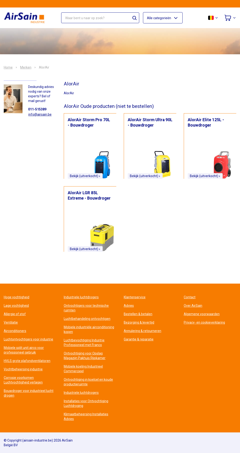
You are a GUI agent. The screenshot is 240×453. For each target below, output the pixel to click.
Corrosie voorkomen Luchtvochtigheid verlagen (23, 380)
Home (8, 67)
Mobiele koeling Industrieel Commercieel (83, 369)
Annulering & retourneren (142, 331)
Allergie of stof (15, 314)
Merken (25, 67)
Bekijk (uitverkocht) (85, 176)
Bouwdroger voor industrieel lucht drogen (28, 393)
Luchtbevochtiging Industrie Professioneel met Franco (84, 342)
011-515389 (37, 109)
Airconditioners (15, 331)
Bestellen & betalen (138, 314)
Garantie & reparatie (139, 339)
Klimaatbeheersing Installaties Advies (86, 416)
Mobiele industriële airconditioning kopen (89, 329)
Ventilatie (11, 322)
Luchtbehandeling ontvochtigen (87, 319)
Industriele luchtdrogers (81, 297)
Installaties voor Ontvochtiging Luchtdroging (86, 403)
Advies (129, 305)
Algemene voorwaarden (202, 314)
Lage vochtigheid (16, 305)
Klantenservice (135, 297)
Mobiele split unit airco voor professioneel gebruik (24, 350)
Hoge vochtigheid (16, 297)
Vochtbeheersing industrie (23, 369)
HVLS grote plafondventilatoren (27, 361)
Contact (189, 297)
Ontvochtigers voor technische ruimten (86, 308)
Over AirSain (193, 305)
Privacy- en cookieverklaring (204, 322)
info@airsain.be (40, 114)
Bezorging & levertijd (139, 322)
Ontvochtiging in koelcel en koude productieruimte (88, 382)
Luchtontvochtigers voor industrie (28, 339)
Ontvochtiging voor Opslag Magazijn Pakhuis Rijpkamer (84, 355)
